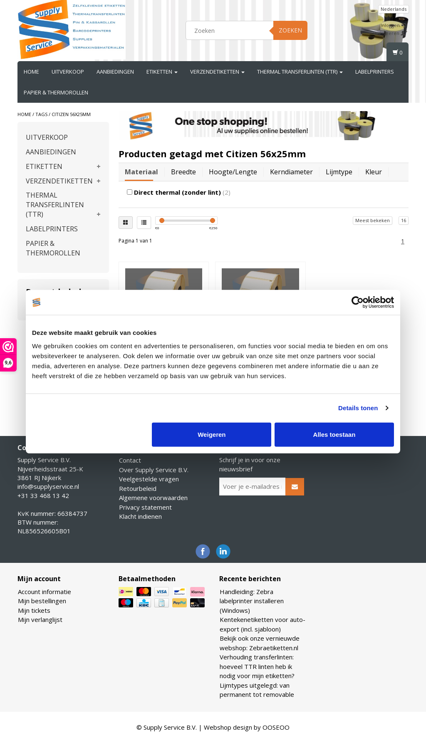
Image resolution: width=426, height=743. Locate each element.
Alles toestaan (334, 434)
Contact (130, 460)
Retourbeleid (137, 488)
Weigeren (211, 434)
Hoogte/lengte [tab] (233, 171)
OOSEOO (276, 727)
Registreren (390, 33)
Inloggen (393, 25)
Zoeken (290, 30)
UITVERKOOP (68, 71)
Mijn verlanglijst (40, 619)
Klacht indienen (140, 516)
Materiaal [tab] (141, 171)
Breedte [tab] (183, 171)
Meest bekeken (372, 220)
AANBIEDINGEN (115, 71)
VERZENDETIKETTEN (217, 71)
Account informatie (44, 591)
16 (403, 220)
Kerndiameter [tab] (291, 171)
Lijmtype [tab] (339, 171)
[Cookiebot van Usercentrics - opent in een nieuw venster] (357, 302)
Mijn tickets (34, 610)
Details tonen (358, 407)
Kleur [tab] (373, 171)
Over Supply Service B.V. (153, 470)
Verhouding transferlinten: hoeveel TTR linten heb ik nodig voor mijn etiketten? (257, 666)
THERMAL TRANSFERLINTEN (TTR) (300, 71)
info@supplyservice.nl (48, 486)
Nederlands (393, 9)
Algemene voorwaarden (153, 497)
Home (31, 71)
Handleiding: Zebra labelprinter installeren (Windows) (252, 600)
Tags (41, 114)
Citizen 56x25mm (71, 114)
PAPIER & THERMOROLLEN (56, 92)
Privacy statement (145, 507)
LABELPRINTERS (374, 71)
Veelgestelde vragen (149, 479)
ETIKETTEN (162, 71)
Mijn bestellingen (42, 601)
